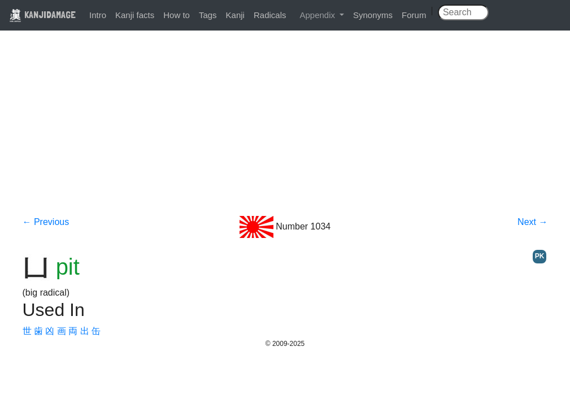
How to (176, 15)
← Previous (46, 222)
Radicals (270, 15)
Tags (208, 15)
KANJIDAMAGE (42, 14)
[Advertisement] (285, 131)
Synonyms (373, 15)
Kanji (235, 15)
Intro (97, 15)
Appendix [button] (318, 15)
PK (540, 256)
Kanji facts (134, 15)
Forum (414, 15)
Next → (532, 222)
